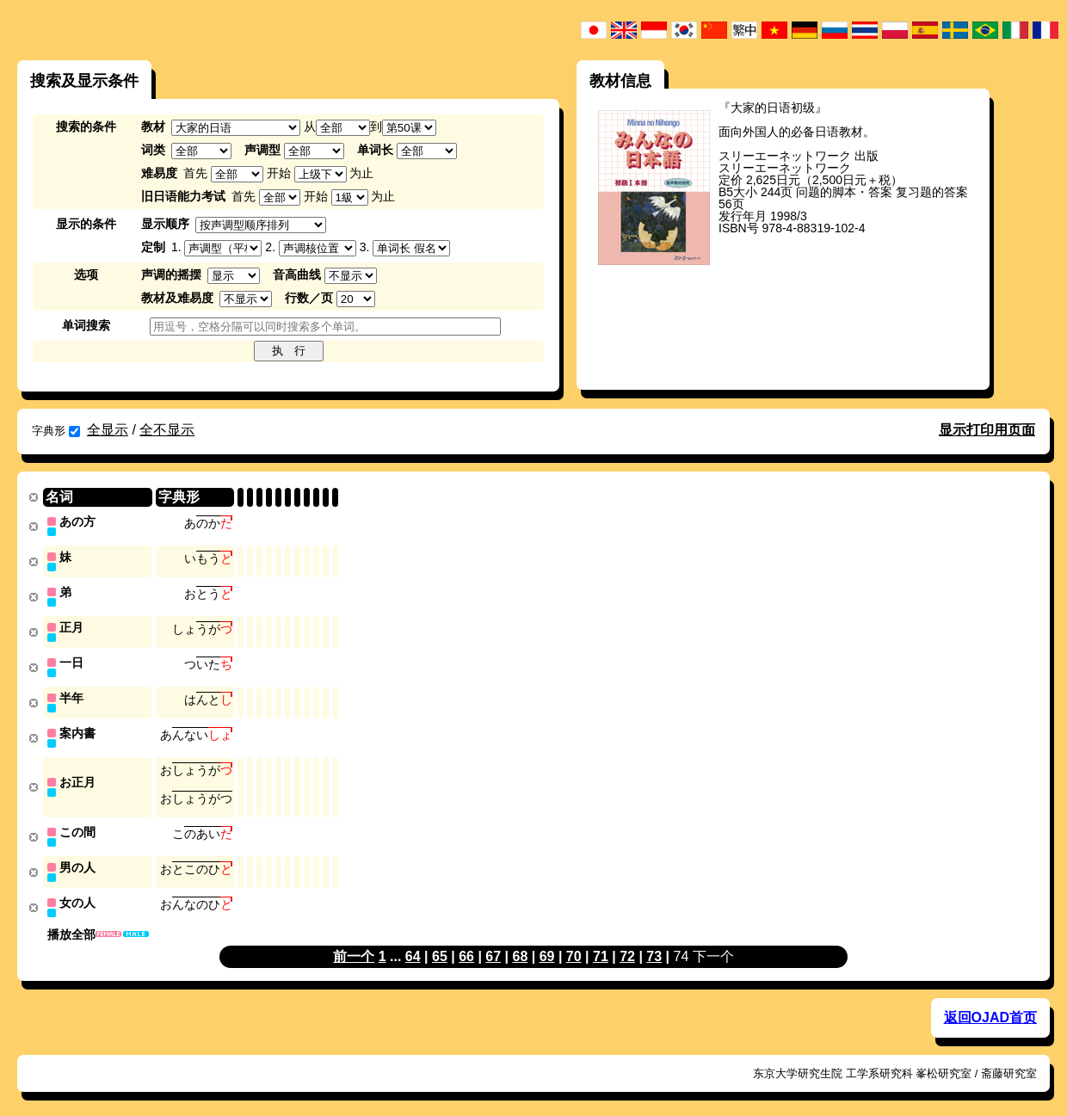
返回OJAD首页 (990, 1007)
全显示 (107, 429)
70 (574, 946)
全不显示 (166, 429)
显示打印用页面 (987, 429)
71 (600, 946)
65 (439, 946)
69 (547, 946)
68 (520, 946)
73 (654, 946)
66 (466, 946)
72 (627, 946)
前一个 (353, 946)
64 (413, 946)
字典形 (56, 430)
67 (493, 946)
